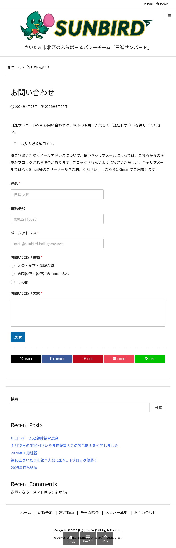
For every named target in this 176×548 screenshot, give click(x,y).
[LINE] (150, 359)
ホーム (16, 67)
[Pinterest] (88, 359)
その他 (22, 282)
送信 (18, 337)
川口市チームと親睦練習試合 (34, 438)
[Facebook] (57, 359)
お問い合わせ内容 (26, 293)
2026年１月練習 (24, 452)
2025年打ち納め (24, 467)
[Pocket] (119, 359)
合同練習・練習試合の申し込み (43, 273)
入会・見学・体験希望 (35, 265)
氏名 (15, 184)
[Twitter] (26, 359)
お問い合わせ (40, 67)
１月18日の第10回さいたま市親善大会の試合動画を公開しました (64, 445)
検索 (14, 399)
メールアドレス (25, 233)
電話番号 (18, 208)
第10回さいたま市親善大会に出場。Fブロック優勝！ (54, 460)
